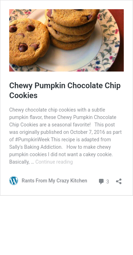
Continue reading (54, 162)
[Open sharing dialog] (119, 179)
